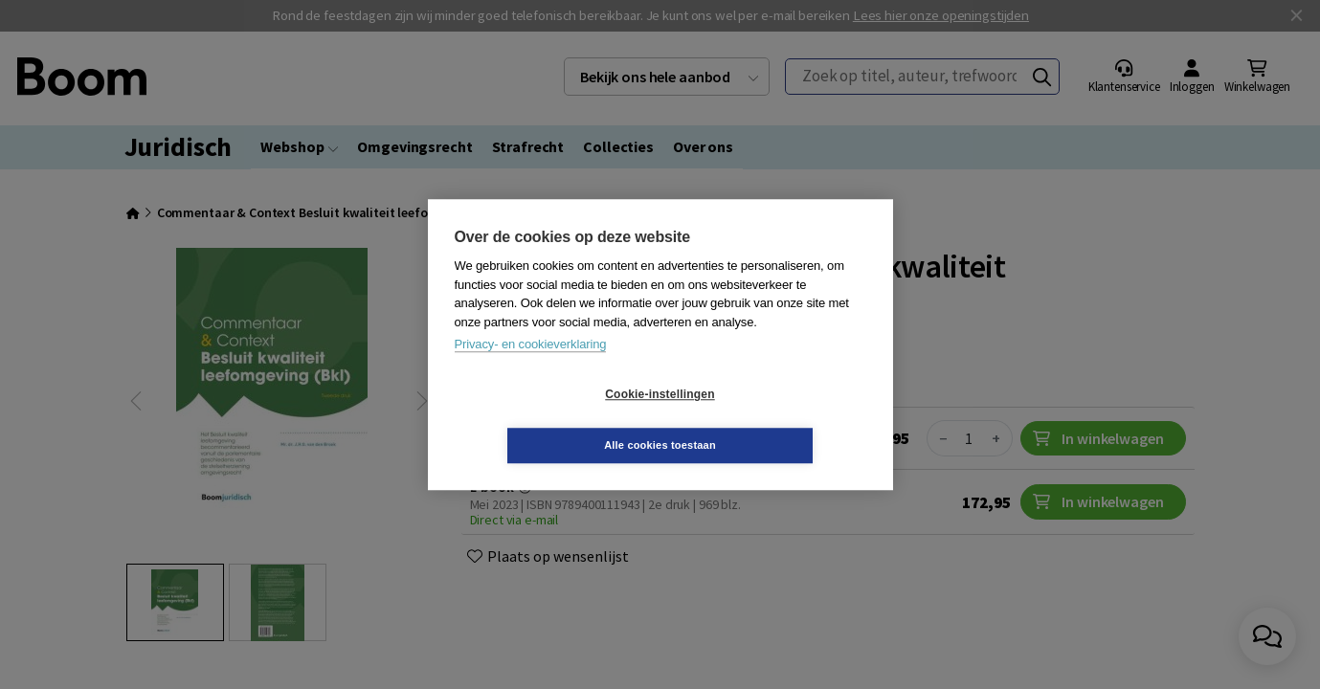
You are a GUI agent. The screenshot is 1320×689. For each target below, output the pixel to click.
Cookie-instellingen (545, 420)
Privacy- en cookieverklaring (531, 370)
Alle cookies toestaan (774, 419)
